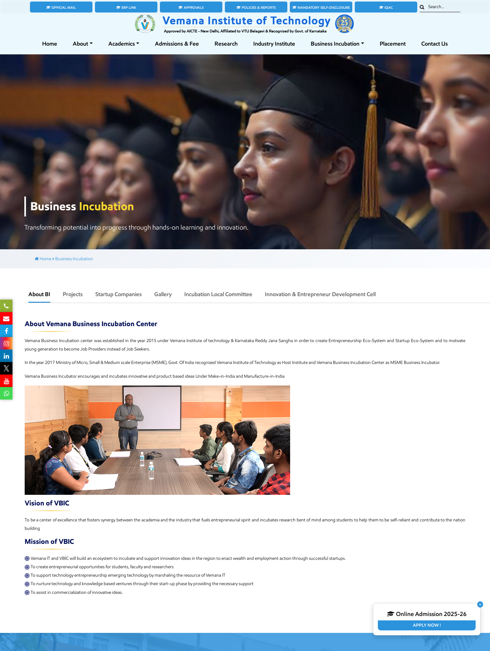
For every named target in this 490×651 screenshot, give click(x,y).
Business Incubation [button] (335, 43)
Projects (73, 294)
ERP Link (126, 7)
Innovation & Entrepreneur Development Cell (320, 294)
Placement (393, 43)
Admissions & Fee (177, 43)
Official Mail (61, 7)
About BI (39, 294)
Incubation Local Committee (218, 294)
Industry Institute (274, 43)
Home (49, 43)
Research (226, 43)
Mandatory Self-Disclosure (321, 7)
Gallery (163, 294)
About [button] (80, 43)
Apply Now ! (427, 625)
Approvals (191, 7)
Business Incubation (74, 258)
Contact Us (434, 43)
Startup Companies (118, 294)
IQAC (386, 7)
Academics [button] (121, 43)
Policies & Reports (256, 7)
